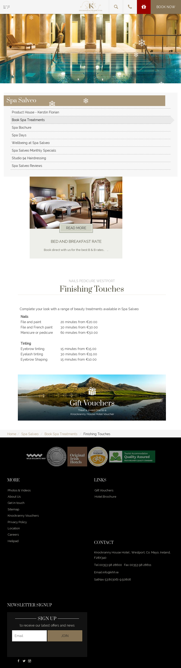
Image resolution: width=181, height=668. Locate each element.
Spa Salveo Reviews (27, 166)
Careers (13, 534)
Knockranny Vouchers (23, 515)
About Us (14, 496)
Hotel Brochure (105, 496)
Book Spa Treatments (28, 120)
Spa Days (19, 135)
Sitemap (13, 509)
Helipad (13, 541)
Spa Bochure (21, 127)
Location (14, 528)
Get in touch (16, 503)
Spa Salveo (29, 434)
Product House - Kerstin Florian (35, 112)
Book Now (165, 7)
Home (11, 434)
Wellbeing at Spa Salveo (31, 143)
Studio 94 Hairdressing (29, 158)
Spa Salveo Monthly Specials (34, 150)
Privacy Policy (17, 522)
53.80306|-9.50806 (118, 579)
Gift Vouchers (104, 490)
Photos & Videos (19, 490)
